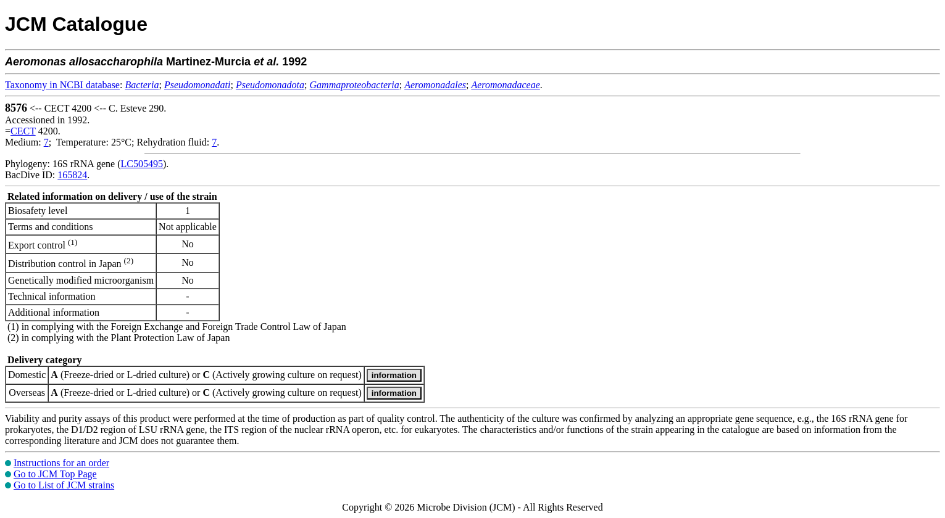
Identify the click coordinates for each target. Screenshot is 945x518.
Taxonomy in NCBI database (62, 85)
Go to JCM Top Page (55, 474)
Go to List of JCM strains (64, 485)
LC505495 (142, 163)
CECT (23, 131)
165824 (72, 175)
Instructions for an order (61, 463)
